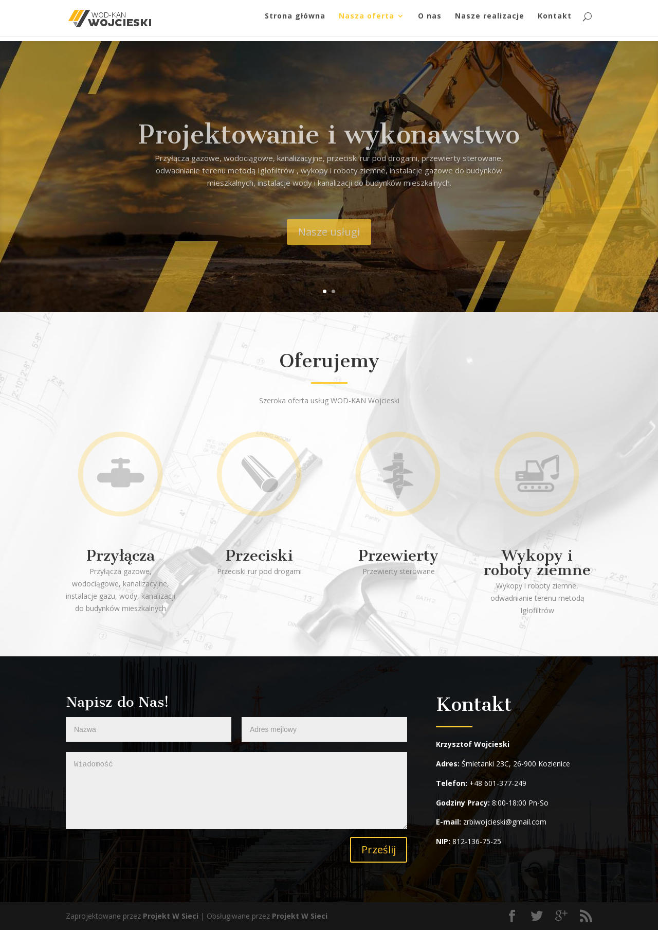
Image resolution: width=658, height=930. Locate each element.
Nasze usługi (329, 247)
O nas (430, 21)
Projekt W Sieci (170, 916)
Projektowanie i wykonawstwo (329, 149)
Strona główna (295, 21)
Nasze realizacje (489, 21)
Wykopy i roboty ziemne (537, 562)
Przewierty (398, 555)
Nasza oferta (366, 21)
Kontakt (555, 21)
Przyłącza (120, 555)
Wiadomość (236, 790)
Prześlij (378, 849)
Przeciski (259, 555)
